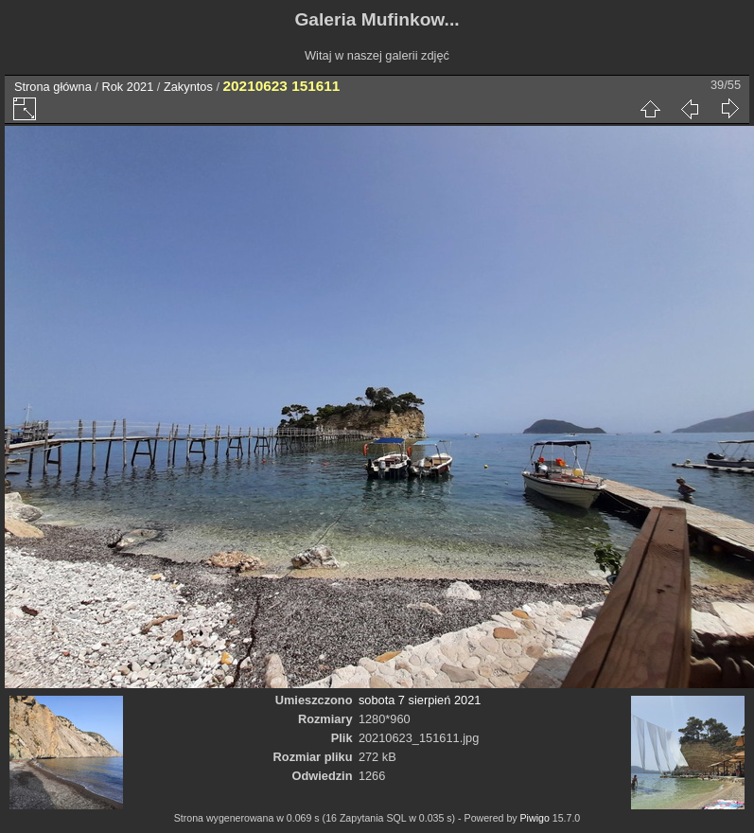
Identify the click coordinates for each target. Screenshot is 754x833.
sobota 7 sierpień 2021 (420, 700)
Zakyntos (188, 87)
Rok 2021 (127, 87)
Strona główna (53, 87)
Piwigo (535, 818)
